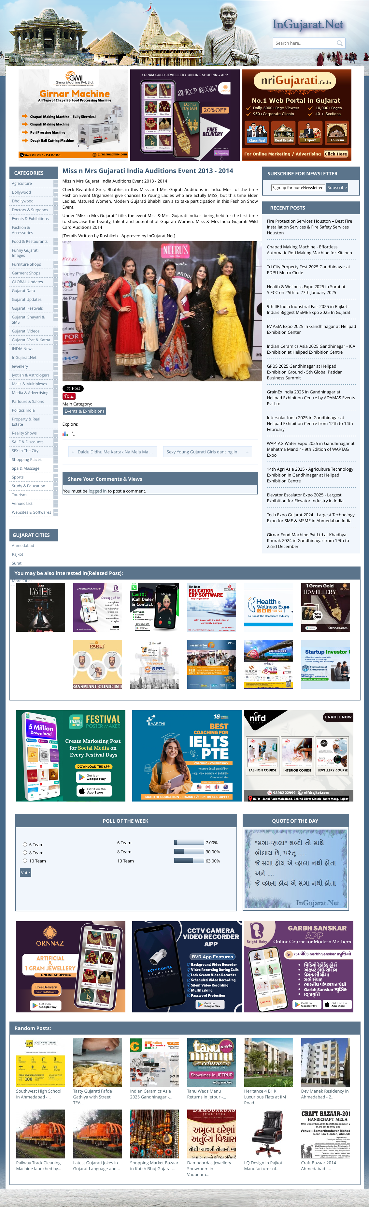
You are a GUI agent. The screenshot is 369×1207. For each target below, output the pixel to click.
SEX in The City (35, 451)
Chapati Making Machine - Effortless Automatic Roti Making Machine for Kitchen (309, 250)
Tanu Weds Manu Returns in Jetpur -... (206, 1094)
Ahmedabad (23, 545)
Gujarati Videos (35, 331)
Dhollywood (35, 201)
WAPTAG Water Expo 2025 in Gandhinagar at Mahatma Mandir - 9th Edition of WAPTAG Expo (311, 449)
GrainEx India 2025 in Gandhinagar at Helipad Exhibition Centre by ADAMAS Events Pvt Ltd (311, 397)
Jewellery (35, 366)
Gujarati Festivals (35, 308)
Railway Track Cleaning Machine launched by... (38, 1165)
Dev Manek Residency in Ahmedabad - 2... (325, 1094)
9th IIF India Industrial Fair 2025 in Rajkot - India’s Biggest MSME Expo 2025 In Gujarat (308, 309)
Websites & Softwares (35, 512)
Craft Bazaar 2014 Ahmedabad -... (318, 1165)
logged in (97, 491)
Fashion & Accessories (35, 229)
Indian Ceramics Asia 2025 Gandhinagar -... (151, 1094)
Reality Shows (35, 433)
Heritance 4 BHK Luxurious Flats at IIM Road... (265, 1097)
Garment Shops (35, 273)
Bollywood (35, 192)
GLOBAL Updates (35, 282)
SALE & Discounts (35, 442)
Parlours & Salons (35, 401)
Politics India (35, 410)
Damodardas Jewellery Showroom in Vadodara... (209, 1168)
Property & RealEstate (35, 421)
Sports (35, 477)
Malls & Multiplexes (35, 384)
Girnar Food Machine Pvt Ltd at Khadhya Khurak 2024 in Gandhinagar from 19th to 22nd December (308, 540)
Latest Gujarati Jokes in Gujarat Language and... (96, 1165)
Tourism (35, 495)
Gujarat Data (35, 291)
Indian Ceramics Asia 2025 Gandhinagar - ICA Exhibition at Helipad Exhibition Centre (311, 349)
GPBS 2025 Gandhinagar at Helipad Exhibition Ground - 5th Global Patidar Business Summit (304, 372)
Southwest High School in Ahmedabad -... (39, 1094)
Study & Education (35, 486)
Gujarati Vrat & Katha (35, 340)
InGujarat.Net (35, 357)
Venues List (35, 504)
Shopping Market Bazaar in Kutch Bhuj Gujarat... (154, 1165)
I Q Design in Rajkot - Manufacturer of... (264, 1165)
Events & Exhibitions (35, 219)
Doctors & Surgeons (35, 210)
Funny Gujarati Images (35, 252)
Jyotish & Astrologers (35, 375)
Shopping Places (35, 460)
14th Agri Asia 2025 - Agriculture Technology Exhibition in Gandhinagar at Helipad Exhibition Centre (310, 475)
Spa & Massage (35, 468)
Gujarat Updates (35, 299)
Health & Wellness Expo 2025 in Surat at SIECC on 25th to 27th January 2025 (306, 289)
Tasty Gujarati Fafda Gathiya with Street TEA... (92, 1097)
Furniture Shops (35, 264)
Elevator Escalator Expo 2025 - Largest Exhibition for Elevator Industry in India (305, 498)
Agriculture (35, 183)
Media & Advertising (35, 393)
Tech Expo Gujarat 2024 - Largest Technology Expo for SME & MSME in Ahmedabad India (311, 517)
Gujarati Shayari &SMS (35, 319)
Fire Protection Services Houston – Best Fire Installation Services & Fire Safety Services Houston (309, 227)
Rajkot (17, 554)
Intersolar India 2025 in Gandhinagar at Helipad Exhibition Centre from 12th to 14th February (310, 423)
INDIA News (35, 349)
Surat (17, 563)
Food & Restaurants (35, 241)
